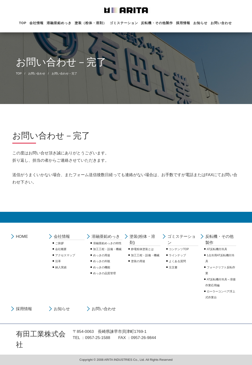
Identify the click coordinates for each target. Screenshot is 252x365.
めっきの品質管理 (104, 273)
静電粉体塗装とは (142, 249)
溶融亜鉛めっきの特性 (107, 243)
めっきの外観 (101, 261)
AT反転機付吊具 (217, 249)
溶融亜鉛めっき (59, 23)
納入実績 (61, 267)
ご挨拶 (59, 243)
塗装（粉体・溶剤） (91, 23)
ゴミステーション (124, 23)
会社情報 (36, 23)
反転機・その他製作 (157, 23)
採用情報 (183, 23)
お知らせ (200, 23)
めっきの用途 (101, 255)
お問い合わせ (221, 23)
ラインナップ (177, 255)
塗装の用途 (138, 261)
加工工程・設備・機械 (107, 249)
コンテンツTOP (179, 249)
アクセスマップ (65, 255)
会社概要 (61, 249)
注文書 (173, 267)
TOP (23, 23)
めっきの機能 (101, 267)
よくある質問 (177, 261)
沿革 (58, 261)
